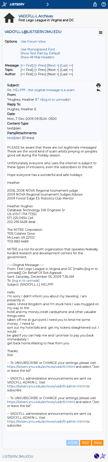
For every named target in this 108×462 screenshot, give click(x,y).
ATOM (72, 443)
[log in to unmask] (55, 100)
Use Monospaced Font (38, 49)
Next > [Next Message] (53, 65)
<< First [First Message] (27, 65)
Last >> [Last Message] (66, 65)
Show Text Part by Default (40, 53)
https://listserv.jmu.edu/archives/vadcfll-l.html (41, 367)
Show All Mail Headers (37, 57)
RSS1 (85, 443)
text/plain (14, 138)
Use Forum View (33, 42)
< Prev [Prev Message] (40, 65)
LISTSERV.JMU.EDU (17, 457)
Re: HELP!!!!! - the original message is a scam (41, 90)
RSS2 (98, 443)
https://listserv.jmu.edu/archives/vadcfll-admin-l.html (46, 386)
